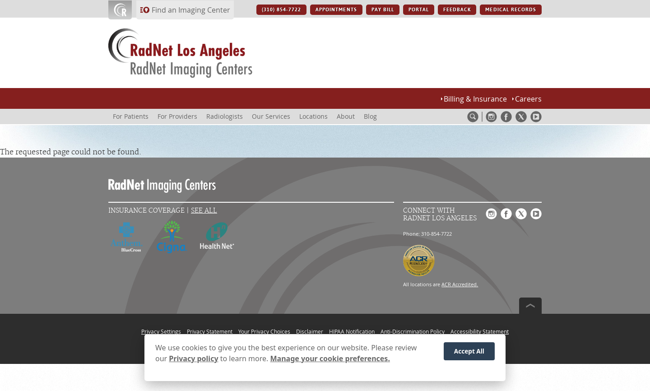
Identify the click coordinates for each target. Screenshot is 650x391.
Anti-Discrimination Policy (413, 331)
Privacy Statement (209, 331)
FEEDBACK (457, 10)
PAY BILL (382, 10)
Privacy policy (193, 358)
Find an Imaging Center (191, 10)
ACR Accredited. (459, 284)
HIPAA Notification (352, 331)
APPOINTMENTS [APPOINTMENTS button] (336, 10)
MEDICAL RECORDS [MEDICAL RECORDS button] (510, 10)
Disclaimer (309, 331)
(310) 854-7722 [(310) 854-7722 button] (282, 10)
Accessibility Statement (479, 331)
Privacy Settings (161, 331)
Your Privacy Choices (264, 331)
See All (204, 210)
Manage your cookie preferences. (330, 358)
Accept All (469, 351)
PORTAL (419, 10)
